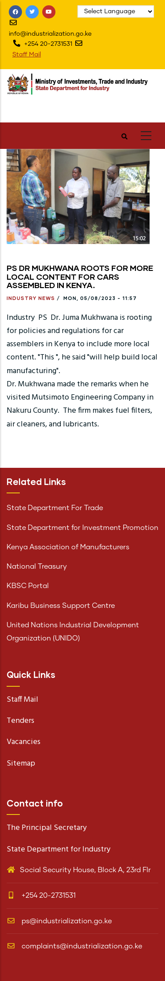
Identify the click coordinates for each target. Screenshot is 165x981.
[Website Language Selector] (115, 11)
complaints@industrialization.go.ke (74, 946)
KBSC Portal (28, 585)
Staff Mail (26, 55)
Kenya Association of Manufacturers (68, 547)
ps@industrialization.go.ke (59, 921)
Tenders (20, 720)
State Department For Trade (55, 507)
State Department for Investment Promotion (82, 527)
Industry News (31, 298)
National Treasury (37, 566)
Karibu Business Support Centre (61, 605)
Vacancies (23, 742)
